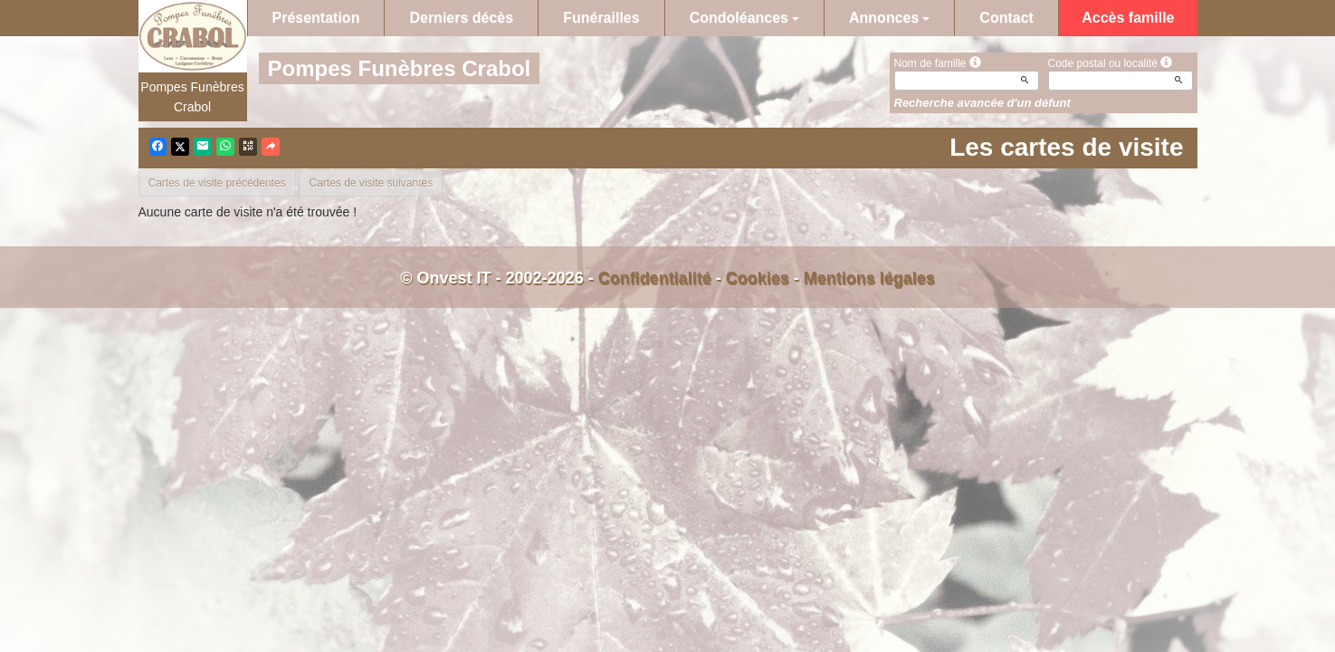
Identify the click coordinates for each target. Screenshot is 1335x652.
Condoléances (744, 17)
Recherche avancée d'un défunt (982, 103)
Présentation (316, 17)
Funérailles (601, 17)
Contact (1006, 17)
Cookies (757, 278)
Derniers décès (461, 17)
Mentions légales (869, 278)
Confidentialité (654, 278)
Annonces (889, 17)
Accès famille (1128, 17)
